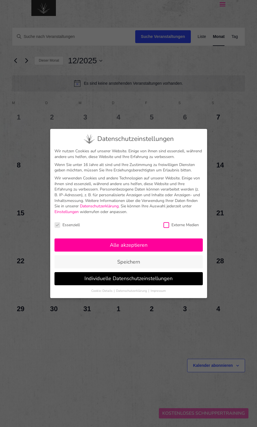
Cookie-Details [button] (102, 287)
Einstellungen (66, 207)
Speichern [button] (128, 257)
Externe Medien (181, 220)
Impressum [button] (158, 287)
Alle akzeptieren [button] (128, 240)
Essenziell (67, 220)
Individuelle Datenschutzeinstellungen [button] (128, 274)
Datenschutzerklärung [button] (132, 287)
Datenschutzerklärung (99, 202)
